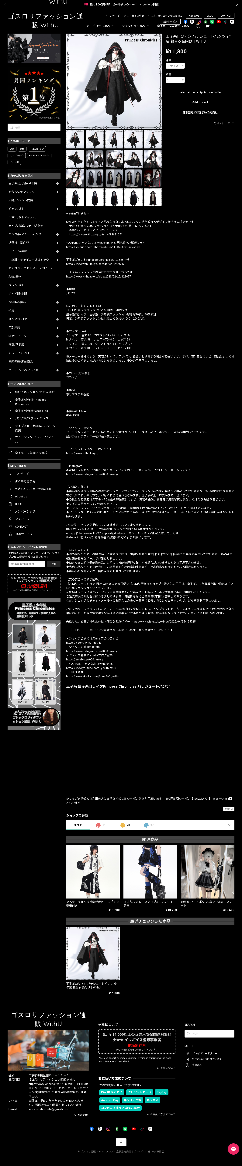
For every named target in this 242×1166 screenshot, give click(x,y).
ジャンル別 (16, 209)
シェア (230, 123)
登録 (54, 563)
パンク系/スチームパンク (25, 234)
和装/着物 (15, 276)
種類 (168, 60)
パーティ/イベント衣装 (24, 370)
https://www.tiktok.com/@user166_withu (92, 676)
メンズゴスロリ (19, 319)
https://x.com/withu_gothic (84, 642)
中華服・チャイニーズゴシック (29, 259)
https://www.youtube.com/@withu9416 (91, 668)
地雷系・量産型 (19, 242)
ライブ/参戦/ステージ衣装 (26, 226)
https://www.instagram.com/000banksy (91, 651)
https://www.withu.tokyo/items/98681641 (96, 234)
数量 (168, 74)
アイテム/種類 (18, 251)
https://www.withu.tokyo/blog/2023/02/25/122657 (98, 276)
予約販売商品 (17, 302)
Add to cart (200, 102)
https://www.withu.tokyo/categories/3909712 (95, 264)
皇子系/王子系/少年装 (23, 183)
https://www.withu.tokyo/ (82, 453)
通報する (229, 809)
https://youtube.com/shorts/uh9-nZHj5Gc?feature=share (103, 247)
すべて (78, 825)
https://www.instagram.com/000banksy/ (92, 474)
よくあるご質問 (135, 15)
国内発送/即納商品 (21, 361)
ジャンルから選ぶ (136, 26)
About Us (194, 15)
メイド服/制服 (18, 293)
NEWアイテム (17, 336)
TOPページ (114, 15)
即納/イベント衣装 (21, 200)
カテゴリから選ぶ (100, 26)
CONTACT (226, 15)
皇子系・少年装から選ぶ (173, 26)
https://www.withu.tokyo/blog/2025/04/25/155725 (163, 621)
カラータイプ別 (19, 353)
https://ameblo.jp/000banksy (84, 659)
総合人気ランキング (22, 192)
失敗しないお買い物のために (166, 15)
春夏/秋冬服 (16, 344)
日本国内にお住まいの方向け (200, 112)
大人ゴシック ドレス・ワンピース (31, 268)
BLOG (210, 15)
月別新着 (14, 327)
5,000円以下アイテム (22, 217)
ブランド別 (16, 285)
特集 (11, 310)
